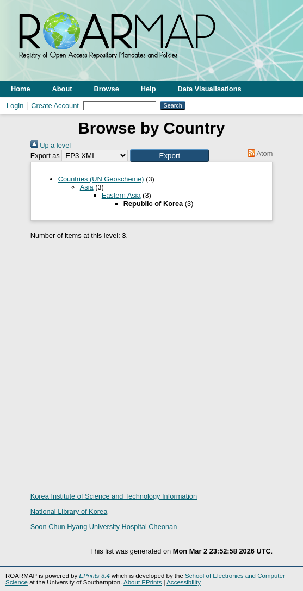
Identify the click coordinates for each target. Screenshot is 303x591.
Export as (45, 156)
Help (148, 89)
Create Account (55, 106)
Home (20, 89)
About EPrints (142, 582)
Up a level (50, 145)
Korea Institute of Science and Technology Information (113, 496)
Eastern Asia (121, 195)
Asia (87, 187)
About (62, 89)
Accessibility (183, 582)
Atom (258, 153)
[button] (169, 155)
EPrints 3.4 (94, 576)
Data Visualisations (210, 89)
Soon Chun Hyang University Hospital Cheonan (103, 527)
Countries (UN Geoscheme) (101, 179)
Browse (106, 89)
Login (15, 106)
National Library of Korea (69, 511)
